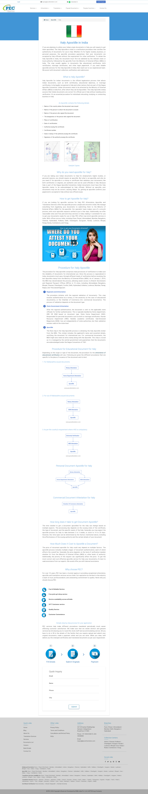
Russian (69, 779)
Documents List (29, 742)
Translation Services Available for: (31, 775)
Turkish (89, 779)
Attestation (45, 8)
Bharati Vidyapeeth (50, 783)
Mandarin (66, 781)
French (64, 779)
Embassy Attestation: (28, 767)
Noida (48, 768)
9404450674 (72, 2)
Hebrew (72, 781)
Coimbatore (43, 768)
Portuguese (96, 779)
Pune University (40, 783)
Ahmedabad (117, 727)
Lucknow (24, 777)
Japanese (53, 779)
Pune (105, 727)
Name (51, 683)
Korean (75, 779)
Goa (28, 768)
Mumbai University (62, 783)
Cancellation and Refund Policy (60, 733)
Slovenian (83, 781)
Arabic (59, 779)
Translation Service (27, 779)
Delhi (89, 767)
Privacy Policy (54, 727)
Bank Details (27, 748)
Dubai (32, 768)
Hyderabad (83, 767)
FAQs (52, 736)
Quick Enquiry (101, 2)
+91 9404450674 (87, 734)
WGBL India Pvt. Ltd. (81, 791)
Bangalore (70, 767)
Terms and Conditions (57, 730)
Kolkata (94, 767)
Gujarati (102, 779)
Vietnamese (25, 781)
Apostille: (24, 771)
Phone (51, 690)
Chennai (77, 767)
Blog (25, 730)
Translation (57, 8)
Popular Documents (72, 8)
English (90, 781)
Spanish (41, 779)
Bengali (41, 781)
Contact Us (103, 8)
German (35, 779)
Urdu (57, 781)
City (50, 698)
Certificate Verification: (28, 783)
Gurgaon (100, 771)
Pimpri (110, 727)
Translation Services (30, 736)
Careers (26, 745)
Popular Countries (89, 8)
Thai (36, 781)
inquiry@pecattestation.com (49, 2)
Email (51, 676)
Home (25, 727)
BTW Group (92, 791)
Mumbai (52, 767)
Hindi (79, 779)
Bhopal (24, 768)
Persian (52, 781)
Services (33, 8)
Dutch (31, 781)
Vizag (36, 768)
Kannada (46, 781)
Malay (94, 781)
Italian (84, 779)
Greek (61, 781)
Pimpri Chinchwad (43, 767)
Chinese (47, 779)
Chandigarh (100, 767)
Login (18, 2)
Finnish (78, 781)
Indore (64, 767)
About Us (26, 733)
